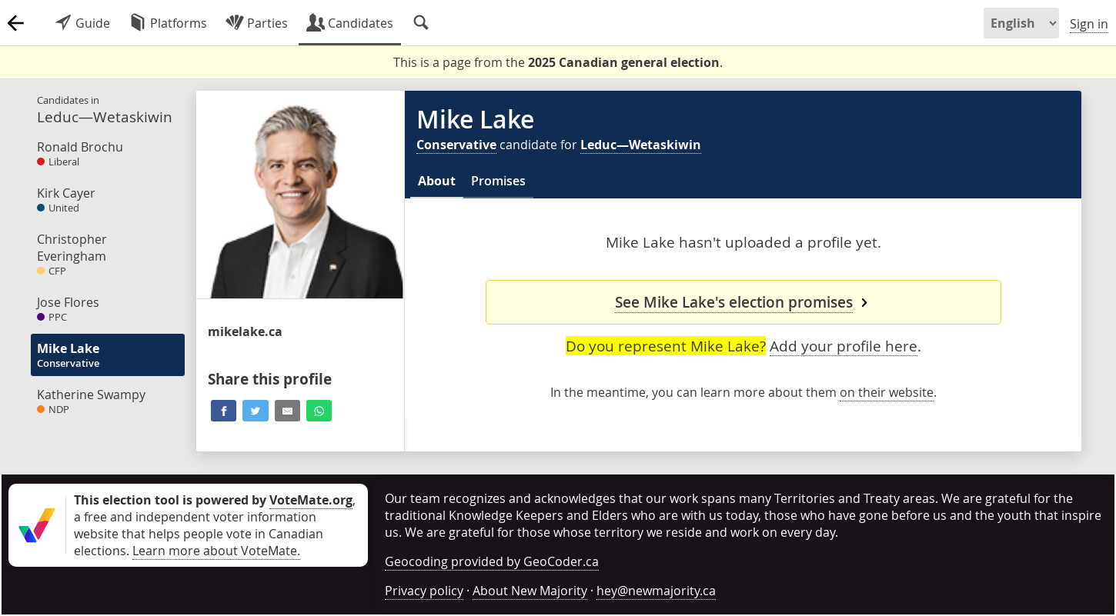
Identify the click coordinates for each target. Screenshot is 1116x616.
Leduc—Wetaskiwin (640, 144)
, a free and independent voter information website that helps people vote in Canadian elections (215, 525)
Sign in (1089, 23)
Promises (498, 180)
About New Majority (530, 590)
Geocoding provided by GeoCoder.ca (492, 561)
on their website (887, 392)
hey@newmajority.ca (656, 590)
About (437, 180)
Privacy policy (424, 590)
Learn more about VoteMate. (216, 550)
